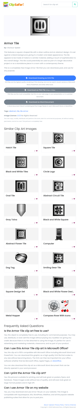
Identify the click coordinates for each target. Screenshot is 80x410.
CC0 (19, 115)
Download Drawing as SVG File (40, 78)
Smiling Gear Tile (52, 267)
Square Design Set (15, 291)
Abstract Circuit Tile (53, 195)
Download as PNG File (40, 90)
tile (18, 111)
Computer (48, 243)
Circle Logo (49, 171)
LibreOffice (56, 361)
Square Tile (49, 147)
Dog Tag (10, 267)
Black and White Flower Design (59, 291)
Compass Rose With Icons (57, 315)
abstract (12, 111)
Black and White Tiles (17, 171)
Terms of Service (70, 405)
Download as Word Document (40, 102)
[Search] (57, 4)
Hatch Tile (11, 147)
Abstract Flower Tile (16, 243)
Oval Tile (10, 195)
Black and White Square (55, 219)
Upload (51, 405)
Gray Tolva (11, 219)
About (46, 405)
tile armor (24, 111)
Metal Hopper (13, 315)
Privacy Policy (59, 405)
